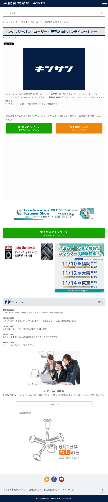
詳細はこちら (54, 404)
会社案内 (7, 489)
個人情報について (52, 489)
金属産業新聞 (25, 412)
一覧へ (98, 301)
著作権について (35, 489)
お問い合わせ (20, 489)
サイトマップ (68, 489)
